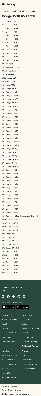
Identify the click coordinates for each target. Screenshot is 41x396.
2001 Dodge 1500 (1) (10, 49)
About (4, 324)
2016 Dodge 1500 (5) (10, 124)
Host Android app (9, 377)
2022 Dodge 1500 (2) (10, 255)
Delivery (25, 324)
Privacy (10, 390)
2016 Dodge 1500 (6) (10, 127)
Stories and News (9, 332)
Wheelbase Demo (9, 359)
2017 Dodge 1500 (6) (10, 166)
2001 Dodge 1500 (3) (10, 56)
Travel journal (7, 337)
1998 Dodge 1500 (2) (10, 28)
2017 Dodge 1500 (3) (10, 155)
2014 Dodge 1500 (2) (10, 95)
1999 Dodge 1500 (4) (10, 42)
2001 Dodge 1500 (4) (10, 60)
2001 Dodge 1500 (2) (10, 53)
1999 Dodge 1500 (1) (10, 32)
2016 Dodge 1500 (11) (10, 145)
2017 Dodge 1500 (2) (10, 152)
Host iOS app (7, 373)
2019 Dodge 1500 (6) (10, 205)
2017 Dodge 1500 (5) (10, 163)
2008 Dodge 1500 (9, 78)
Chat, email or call (29, 364)
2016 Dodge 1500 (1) (10, 109)
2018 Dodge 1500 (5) (10, 184)
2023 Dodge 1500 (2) (10, 262)
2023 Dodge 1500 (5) (10, 272)
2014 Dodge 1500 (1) (10, 92)
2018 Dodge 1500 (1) (10, 170)
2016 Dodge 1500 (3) (10, 117)
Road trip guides (28, 337)
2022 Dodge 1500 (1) (10, 251)
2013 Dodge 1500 (9, 88)
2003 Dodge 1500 (9, 63)
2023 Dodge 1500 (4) (10, 269)
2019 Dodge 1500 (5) (10, 201)
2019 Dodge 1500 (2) (10, 191)
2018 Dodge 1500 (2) (10, 173)
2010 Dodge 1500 (9, 81)
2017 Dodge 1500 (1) (10, 148)
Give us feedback (29, 368)
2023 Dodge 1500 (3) (10, 265)
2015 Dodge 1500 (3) (10, 106)
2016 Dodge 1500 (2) (10, 113)
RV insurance (7, 368)
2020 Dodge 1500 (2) (10, 223)
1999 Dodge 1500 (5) (10, 46)
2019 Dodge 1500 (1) (10, 187)
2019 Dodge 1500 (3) (10, 194)
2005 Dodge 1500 (9, 70)
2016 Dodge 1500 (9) (10, 138)
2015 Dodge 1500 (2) (10, 102)
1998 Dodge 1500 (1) (10, 24)
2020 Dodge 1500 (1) (10, 219)
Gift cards (26, 319)
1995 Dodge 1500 (9, 21)
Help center (26, 359)
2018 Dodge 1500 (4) (10, 180)
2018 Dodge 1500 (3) (10, 177)
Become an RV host (10, 355)
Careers (5, 328)
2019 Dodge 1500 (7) (10, 209)
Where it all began (9, 319)
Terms (4, 390)
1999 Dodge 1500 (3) (10, 39)
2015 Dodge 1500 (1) (10, 99)
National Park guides (30, 328)
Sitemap (18, 390)
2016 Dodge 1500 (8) (10, 134)
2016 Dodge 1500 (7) (10, 131)
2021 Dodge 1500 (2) (10, 233)
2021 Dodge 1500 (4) (10, 240)
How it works (27, 355)
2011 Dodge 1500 (8, 85)
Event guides (27, 332)
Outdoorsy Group (9, 341)
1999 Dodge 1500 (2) (10, 35)
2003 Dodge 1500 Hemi (11, 67)
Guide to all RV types (30, 346)
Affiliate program (9, 364)
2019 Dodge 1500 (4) (10, 198)
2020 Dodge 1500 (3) (10, 226)
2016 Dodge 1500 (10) (10, 141)
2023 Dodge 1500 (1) (10, 258)
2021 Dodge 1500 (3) (10, 237)
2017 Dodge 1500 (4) (10, 159)
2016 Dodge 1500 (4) (10, 120)
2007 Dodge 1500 (9, 74)
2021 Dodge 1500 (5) (10, 244)
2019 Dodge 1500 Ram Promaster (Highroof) (20, 216)
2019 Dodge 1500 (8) (10, 212)
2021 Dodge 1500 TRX (10, 248)
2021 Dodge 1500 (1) (10, 230)
